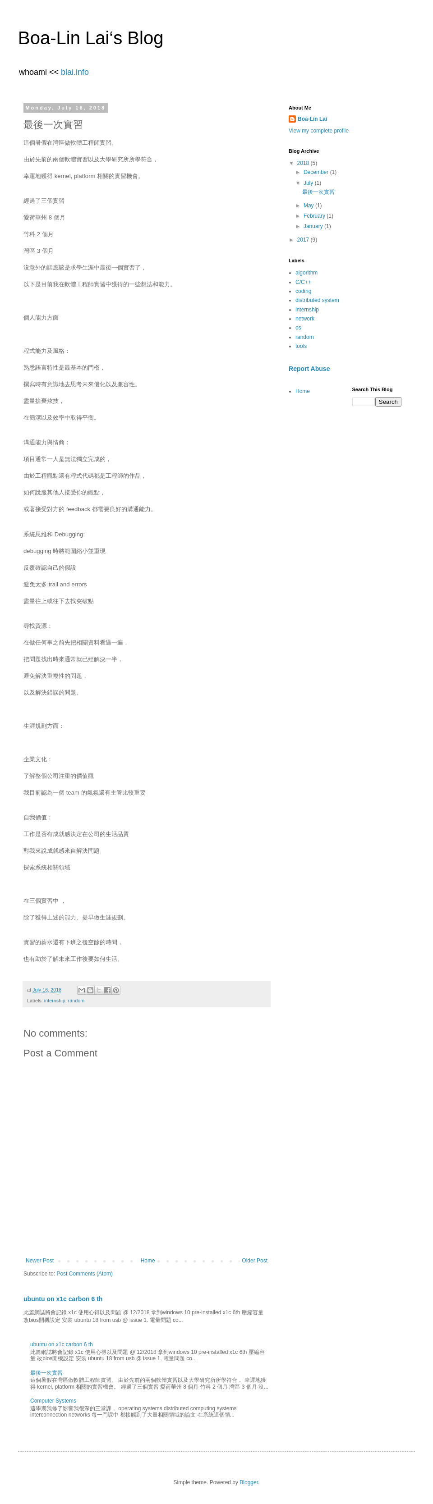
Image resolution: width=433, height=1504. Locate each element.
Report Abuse (309, 368)
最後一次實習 (46, 1373)
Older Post (254, 1260)
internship (54, 1000)
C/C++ (303, 282)
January (314, 226)
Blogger (249, 1482)
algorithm (306, 273)
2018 (304, 163)
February (315, 216)
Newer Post (40, 1260)
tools (301, 346)
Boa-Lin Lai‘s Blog (90, 38)
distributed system (317, 300)
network (304, 318)
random (76, 1000)
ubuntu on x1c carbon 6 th (62, 1299)
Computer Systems (53, 1401)
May (309, 205)
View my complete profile (319, 131)
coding (303, 291)
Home (148, 1260)
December (317, 172)
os (298, 328)
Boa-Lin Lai (312, 119)
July (309, 183)
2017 (304, 240)
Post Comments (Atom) (84, 1274)
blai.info (75, 72)
